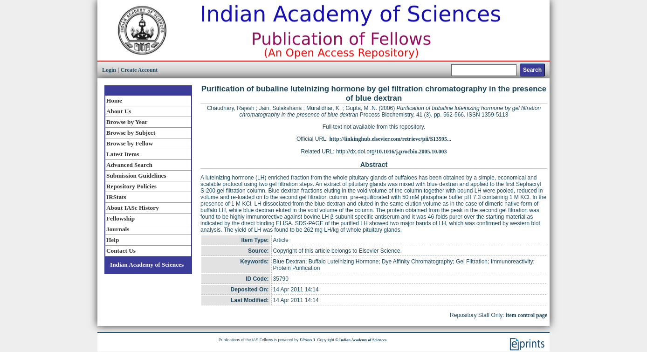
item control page (526, 315)
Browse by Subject (130, 132)
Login (109, 70)
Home (114, 100)
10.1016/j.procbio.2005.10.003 (411, 151)
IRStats (116, 196)
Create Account (139, 70)
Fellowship (120, 218)
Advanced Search (129, 164)
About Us (118, 111)
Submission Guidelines (136, 175)
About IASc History (132, 207)
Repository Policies (131, 186)
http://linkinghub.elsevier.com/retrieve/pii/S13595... (390, 139)
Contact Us (121, 250)
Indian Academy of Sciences (147, 264)
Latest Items (122, 154)
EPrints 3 (307, 340)
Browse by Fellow (129, 143)
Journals (117, 229)
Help (112, 239)
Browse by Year (126, 121)
